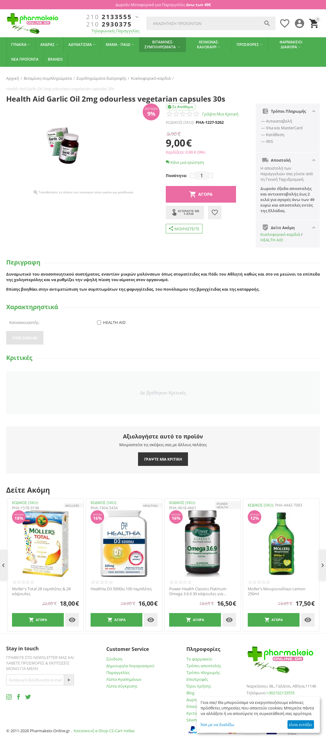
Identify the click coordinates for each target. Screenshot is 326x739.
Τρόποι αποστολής (203, 665)
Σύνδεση (114, 659)
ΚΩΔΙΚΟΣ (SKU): (180, 122)
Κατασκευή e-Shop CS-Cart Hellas (104, 730)
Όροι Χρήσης (198, 686)
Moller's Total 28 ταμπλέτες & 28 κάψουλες (41, 591)
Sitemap (194, 720)
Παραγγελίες (118, 672)
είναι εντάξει (300, 724)
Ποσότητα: (176, 175)
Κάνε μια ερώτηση (185, 162)
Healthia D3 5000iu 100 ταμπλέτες (121, 589)
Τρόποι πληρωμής (203, 672)
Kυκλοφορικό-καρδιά (280, 234)
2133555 (109, 17)
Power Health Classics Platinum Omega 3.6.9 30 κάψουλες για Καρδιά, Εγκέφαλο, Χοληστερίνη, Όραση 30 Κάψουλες (199, 591)
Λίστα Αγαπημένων (123, 679)
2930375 (109, 24)
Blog (190, 693)
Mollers (72, 505)
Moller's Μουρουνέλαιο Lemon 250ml (276, 591)
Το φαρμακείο (199, 659)
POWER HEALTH (222, 505)
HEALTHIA (150, 505)
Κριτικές (194, 713)
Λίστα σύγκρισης (121, 686)
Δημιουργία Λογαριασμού (130, 665)
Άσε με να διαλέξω (217, 724)
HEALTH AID (271, 240)
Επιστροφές (197, 679)
